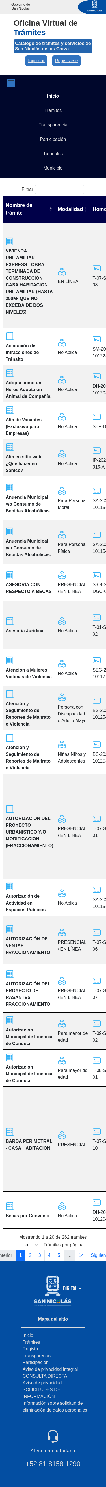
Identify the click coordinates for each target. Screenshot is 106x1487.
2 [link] (30, 1255)
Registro (31, 1348)
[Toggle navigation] (11, 82)
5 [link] (59, 1255)
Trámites (31, 1342)
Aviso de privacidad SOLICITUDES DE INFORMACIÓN (42, 1389)
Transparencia (37, 1355)
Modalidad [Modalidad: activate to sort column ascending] (70, 209)
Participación (36, 1362)
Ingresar (36, 60)
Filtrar (53, 189)
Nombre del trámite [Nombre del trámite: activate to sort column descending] (20, 209)
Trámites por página (53, 1245)
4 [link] (49, 1255)
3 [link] (39, 1255)
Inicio (28, 1335)
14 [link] (81, 1255)
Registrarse (66, 60)
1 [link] (20, 1255)
